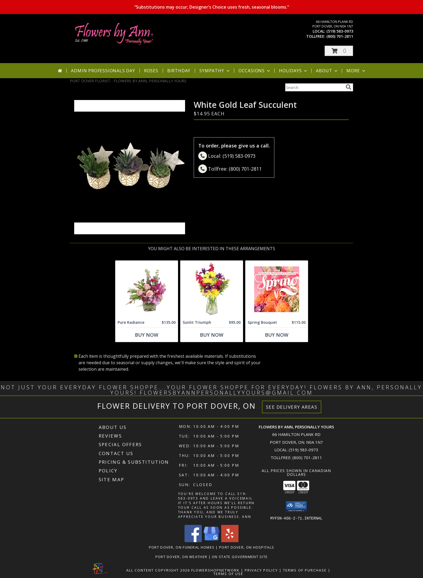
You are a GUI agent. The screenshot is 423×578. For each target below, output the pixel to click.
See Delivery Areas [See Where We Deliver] (292, 407)
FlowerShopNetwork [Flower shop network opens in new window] (215, 569)
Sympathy (214, 71)
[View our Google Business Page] (211, 540)
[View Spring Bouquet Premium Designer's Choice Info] (276, 289)
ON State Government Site (240, 556)
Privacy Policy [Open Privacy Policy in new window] (261, 569)
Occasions (254, 71)
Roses (151, 71)
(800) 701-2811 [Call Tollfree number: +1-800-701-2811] (307, 457)
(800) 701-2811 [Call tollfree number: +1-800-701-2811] (339, 36)
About (327, 71)
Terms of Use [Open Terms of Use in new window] (228, 573)
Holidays (293, 71)
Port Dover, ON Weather (181, 556)
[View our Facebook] (193, 540)
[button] (339, 51)
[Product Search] (314, 87)
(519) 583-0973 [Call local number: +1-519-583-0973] (339, 31)
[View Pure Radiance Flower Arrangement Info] (146, 289)
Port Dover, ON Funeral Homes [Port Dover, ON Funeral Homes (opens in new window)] (181, 547)
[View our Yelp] (229, 540)
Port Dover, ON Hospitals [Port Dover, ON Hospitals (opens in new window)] (246, 547)
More (356, 71)
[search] (348, 87)
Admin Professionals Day (103, 71)
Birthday (178, 71)
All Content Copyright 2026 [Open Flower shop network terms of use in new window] (158, 569)
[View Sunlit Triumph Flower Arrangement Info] (211, 289)
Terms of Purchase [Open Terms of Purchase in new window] (305, 569)
